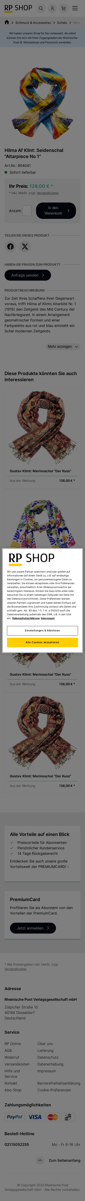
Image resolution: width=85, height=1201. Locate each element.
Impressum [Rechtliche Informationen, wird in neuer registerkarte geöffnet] (48, 618)
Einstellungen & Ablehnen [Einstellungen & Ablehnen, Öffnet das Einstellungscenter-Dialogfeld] (42, 630)
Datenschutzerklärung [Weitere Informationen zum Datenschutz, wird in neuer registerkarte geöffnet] (26, 618)
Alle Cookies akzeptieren (42, 642)
